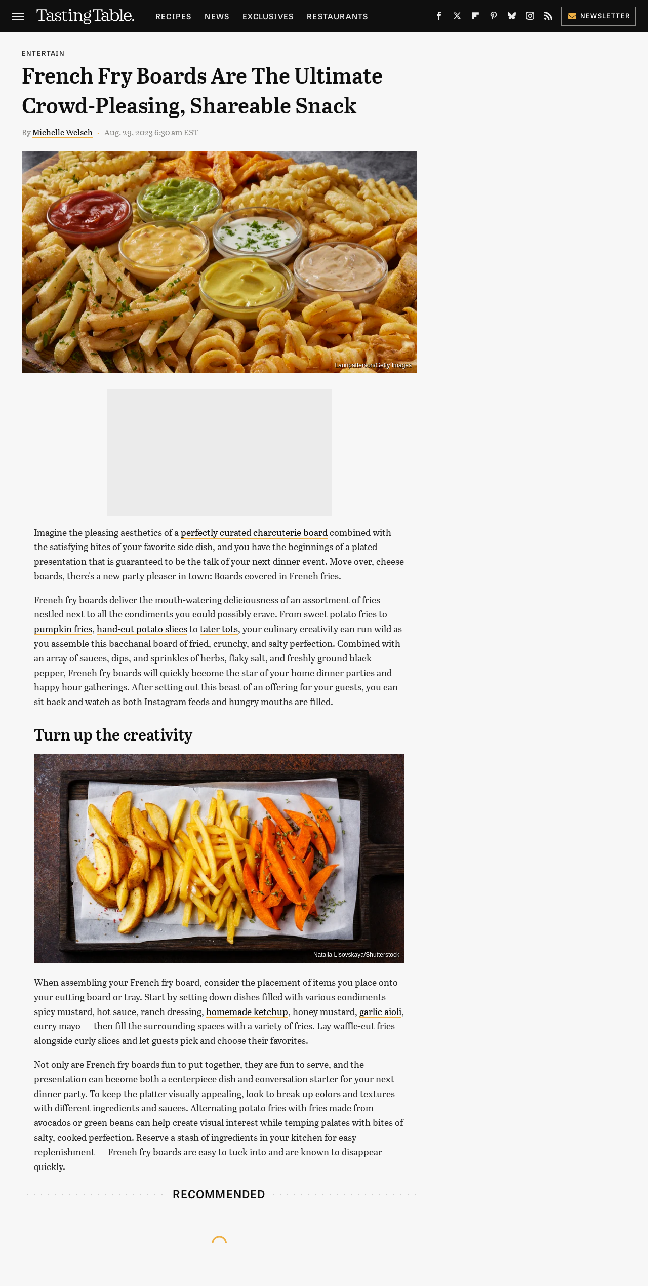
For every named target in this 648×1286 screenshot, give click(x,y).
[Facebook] (439, 18)
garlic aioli (380, 1011)
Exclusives (268, 16)
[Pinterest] (494, 18)
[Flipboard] (475, 18)
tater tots (219, 628)
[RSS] (548, 18)
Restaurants (337, 16)
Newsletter (598, 15)
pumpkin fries (63, 628)
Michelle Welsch (62, 132)
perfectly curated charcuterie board (254, 532)
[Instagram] (530, 18)
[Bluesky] (512, 18)
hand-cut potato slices (142, 628)
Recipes (173, 16)
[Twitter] (457, 18)
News (217, 16)
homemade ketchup (247, 1011)
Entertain (43, 53)
